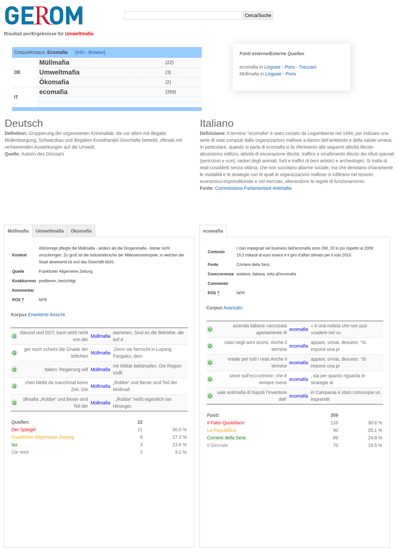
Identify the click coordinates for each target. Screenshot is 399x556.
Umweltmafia (50, 231)
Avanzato (232, 307)
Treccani (307, 67)
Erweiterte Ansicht (46, 314)
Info (80, 52)
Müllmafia (18, 231)
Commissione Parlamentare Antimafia (253, 188)
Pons (290, 67)
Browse (96, 52)
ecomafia (213, 231)
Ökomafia (81, 231)
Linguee (273, 67)
